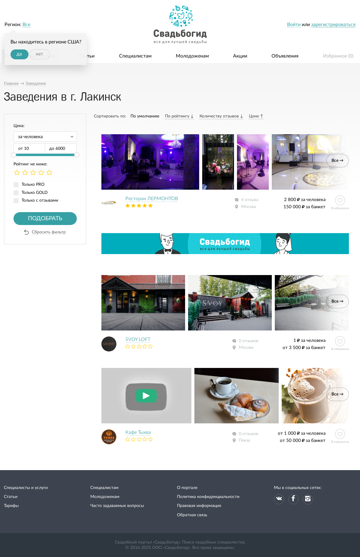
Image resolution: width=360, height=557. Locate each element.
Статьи (86, 56)
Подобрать (45, 218)
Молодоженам (192, 56)
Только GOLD (35, 193)
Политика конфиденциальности (208, 497)
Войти (294, 24)
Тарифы (11, 506)
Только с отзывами (40, 200)
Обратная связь (192, 515)
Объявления (285, 56)
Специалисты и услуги (26, 488)
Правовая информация (199, 506)
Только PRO (33, 184)
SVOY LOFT (137, 339)
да (19, 54)
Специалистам (135, 56)
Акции (240, 56)
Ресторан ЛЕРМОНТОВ (151, 198)
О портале (187, 488)
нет (39, 54)
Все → (338, 161)
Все (26, 24)
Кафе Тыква (138, 432)
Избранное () (338, 56)
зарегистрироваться (333, 24)
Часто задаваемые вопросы (117, 506)
